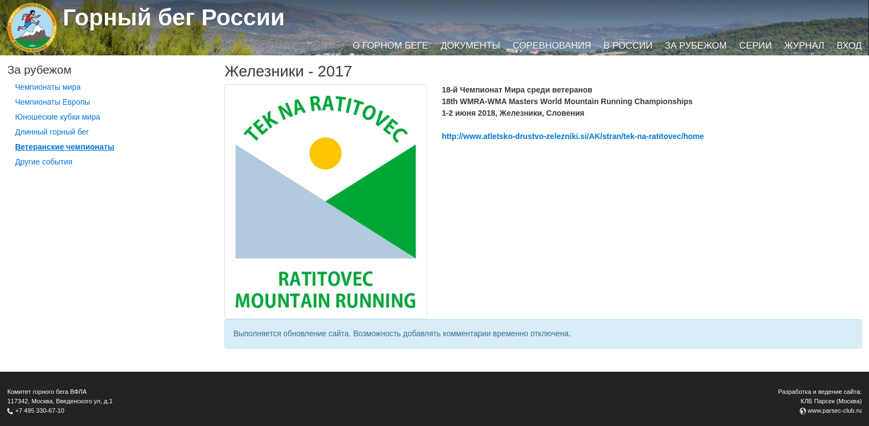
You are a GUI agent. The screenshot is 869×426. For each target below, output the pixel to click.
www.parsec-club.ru (834, 410)
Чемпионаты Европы (52, 101)
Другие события (44, 161)
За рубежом (696, 45)
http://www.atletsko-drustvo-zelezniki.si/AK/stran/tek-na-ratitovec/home (573, 136)
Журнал (804, 45)
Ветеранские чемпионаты (64, 146)
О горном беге (390, 45)
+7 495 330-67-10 (39, 410)
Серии (755, 45)
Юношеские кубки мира (57, 116)
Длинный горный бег (52, 131)
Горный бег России (174, 17)
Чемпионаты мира (48, 87)
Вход (849, 45)
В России (628, 45)
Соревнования (552, 45)
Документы (470, 45)
